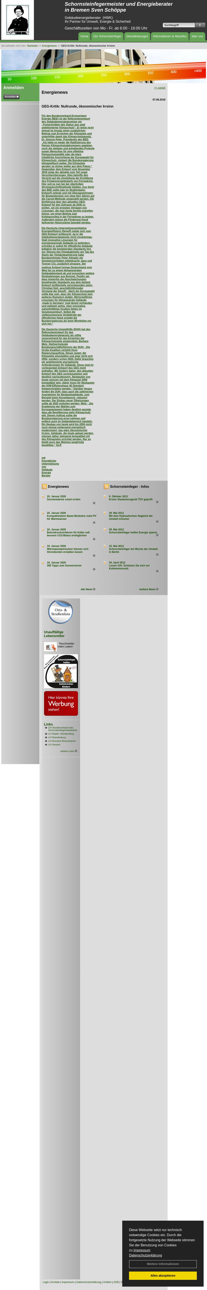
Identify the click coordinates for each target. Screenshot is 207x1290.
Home (84, 36)
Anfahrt (107, 1282)
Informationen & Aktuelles (170, 36)
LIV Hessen (54, 744)
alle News (88, 589)
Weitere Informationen (163, 1264)
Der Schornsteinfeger (107, 36)
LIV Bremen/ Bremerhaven (62, 741)
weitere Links (68, 751)
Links (48, 724)
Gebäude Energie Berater (47, 472)
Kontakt (55, 1282)
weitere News (148, 589)
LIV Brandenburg (57, 737)
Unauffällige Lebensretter (54, 634)
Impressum (141, 1250)
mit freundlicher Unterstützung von (50, 462)
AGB (116, 1282)
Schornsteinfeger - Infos (129, 486)
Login (46, 1282)
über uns (197, 36)
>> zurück (159, 87)
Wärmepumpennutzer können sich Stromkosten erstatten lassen (68, 550)
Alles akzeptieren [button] (162, 1275)
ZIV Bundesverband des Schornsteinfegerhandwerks (62, 728)
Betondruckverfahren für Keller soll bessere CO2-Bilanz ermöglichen (68, 534)
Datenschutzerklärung (145, 1255)
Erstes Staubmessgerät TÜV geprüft (130, 499)
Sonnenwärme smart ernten (64, 499)
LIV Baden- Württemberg (61, 733)
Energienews (58, 486)
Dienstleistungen (137, 36)
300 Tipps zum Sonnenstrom (64, 565)
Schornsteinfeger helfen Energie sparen (133, 532)
